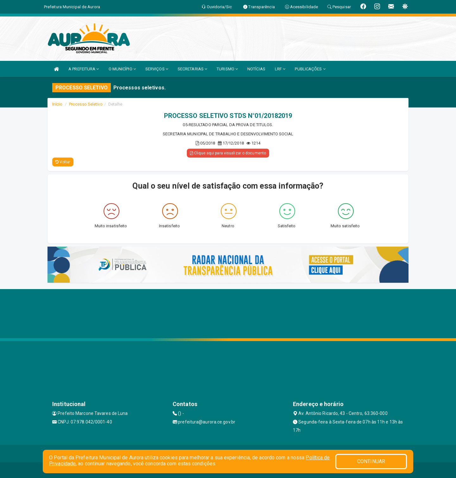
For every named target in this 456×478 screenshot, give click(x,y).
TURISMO (227, 69)
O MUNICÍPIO (122, 69)
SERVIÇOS (156, 69)
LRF (280, 69)
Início (57, 104)
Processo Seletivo (86, 104)
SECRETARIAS (192, 69)
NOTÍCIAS (256, 69)
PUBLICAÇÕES (310, 69)
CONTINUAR (371, 461)
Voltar (62, 162)
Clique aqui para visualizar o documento (228, 153)
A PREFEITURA (83, 69)
